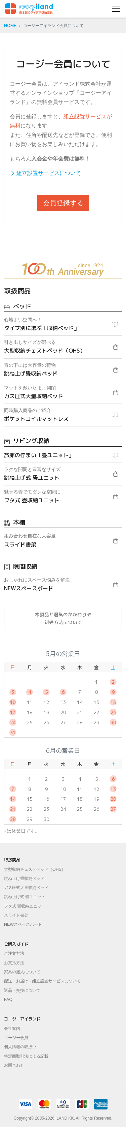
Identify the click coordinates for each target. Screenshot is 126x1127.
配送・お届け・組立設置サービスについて (42, 981)
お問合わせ (14, 1065)
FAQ (8, 999)
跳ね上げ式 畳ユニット (24, 896)
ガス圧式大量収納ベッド (26, 887)
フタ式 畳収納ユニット (24, 906)
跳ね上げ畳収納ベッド (24, 878)
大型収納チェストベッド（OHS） (35, 869)
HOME (10, 25)
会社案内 (12, 1028)
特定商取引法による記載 (26, 1056)
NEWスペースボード (23, 924)
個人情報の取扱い (20, 1046)
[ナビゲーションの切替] (116, 9)
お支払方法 (14, 962)
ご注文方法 (14, 953)
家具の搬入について (22, 972)
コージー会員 (16, 1037)
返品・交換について (22, 990)
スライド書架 (16, 915)
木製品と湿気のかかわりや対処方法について (63, 618)
